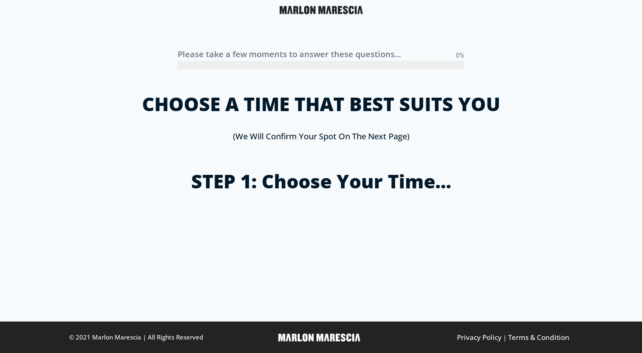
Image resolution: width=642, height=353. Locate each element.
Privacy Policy (479, 337)
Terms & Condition (539, 337)
